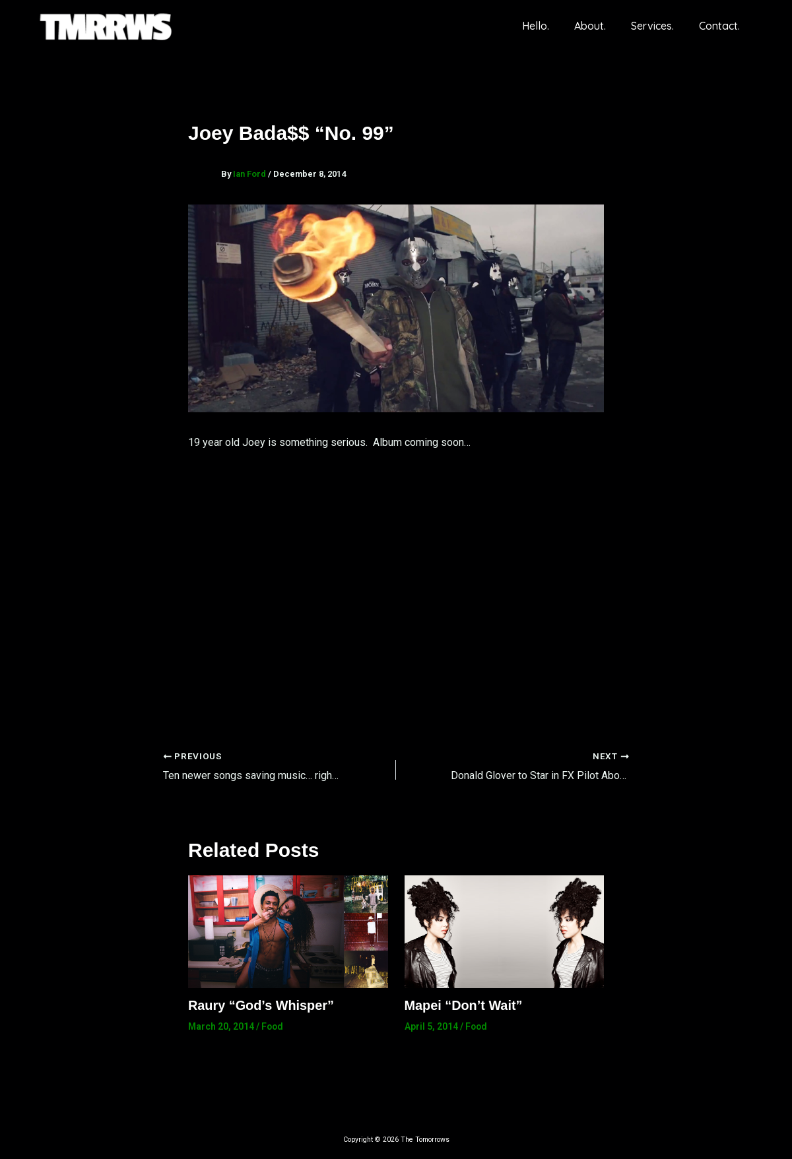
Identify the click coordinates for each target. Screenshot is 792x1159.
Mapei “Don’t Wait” (464, 1004)
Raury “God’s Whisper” (261, 1004)
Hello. (549, 25)
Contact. (721, 25)
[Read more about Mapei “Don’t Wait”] (505, 930)
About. (600, 25)
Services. (658, 25)
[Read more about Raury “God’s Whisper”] (288, 930)
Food (272, 1025)
